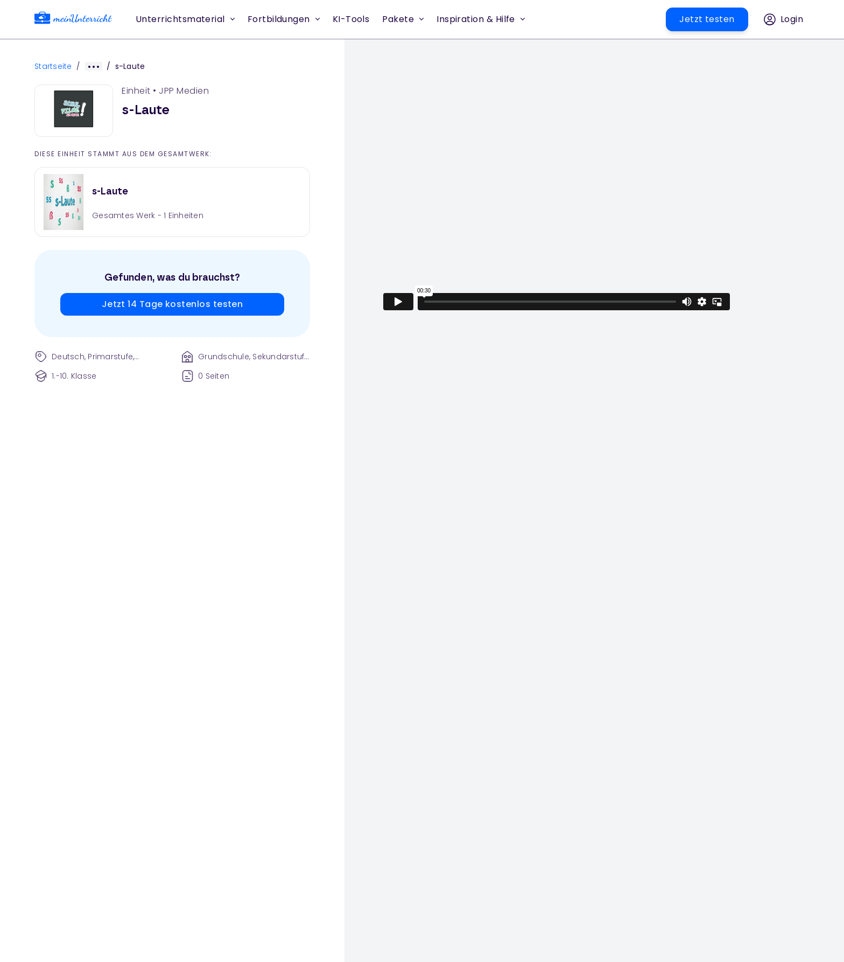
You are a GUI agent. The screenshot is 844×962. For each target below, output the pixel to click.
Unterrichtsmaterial (185, 19)
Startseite (53, 66)
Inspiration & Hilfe (481, 19)
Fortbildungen (284, 19)
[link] (73, 19)
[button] (351, 19)
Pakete (403, 19)
